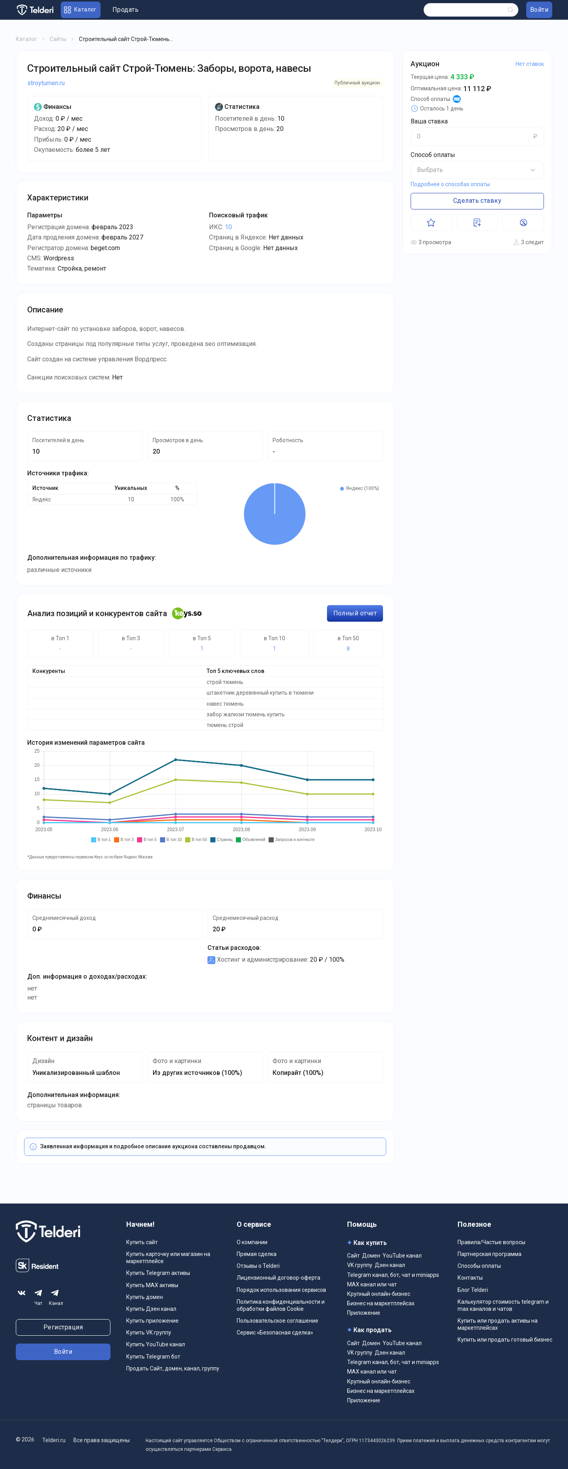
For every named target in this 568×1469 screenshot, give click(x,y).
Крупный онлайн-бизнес (378, 1294)
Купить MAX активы (152, 1285)
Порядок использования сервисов (281, 1290)
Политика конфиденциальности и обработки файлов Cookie (281, 1305)
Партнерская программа (489, 1254)
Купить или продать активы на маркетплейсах (498, 1324)
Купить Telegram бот (153, 1356)
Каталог (26, 39)
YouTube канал (402, 1255)
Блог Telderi (473, 1290)
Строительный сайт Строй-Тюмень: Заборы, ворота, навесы (169, 68)
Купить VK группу (148, 1332)
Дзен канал (390, 1265)
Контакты (470, 1278)
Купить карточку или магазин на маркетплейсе (168, 1257)
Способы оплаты (479, 1266)
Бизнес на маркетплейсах (381, 1303)
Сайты (58, 39)
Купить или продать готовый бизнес (505, 1339)
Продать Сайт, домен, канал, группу (172, 1368)
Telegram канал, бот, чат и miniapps (393, 1275)
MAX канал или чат (372, 1284)
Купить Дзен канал (151, 1309)
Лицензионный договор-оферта (278, 1278)
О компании (252, 1242)
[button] (477, 170)
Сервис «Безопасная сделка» (275, 1332)
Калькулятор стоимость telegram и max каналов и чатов (503, 1305)
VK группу (359, 1265)
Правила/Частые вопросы (491, 1242)
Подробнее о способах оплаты (450, 184)
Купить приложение (152, 1321)
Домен (371, 1255)
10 (228, 227)
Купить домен (144, 1297)
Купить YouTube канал (155, 1344)
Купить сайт (142, 1242)
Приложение (363, 1313)
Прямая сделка (257, 1254)
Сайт (353, 1255)
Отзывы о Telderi (258, 1266)
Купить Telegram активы (158, 1273)
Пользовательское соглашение (277, 1321)
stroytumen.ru (46, 83)
